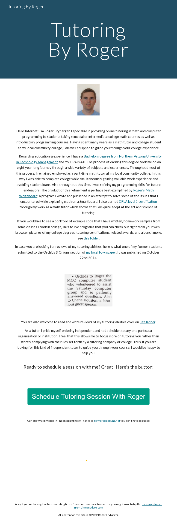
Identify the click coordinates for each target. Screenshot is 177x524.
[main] (88, 39)
